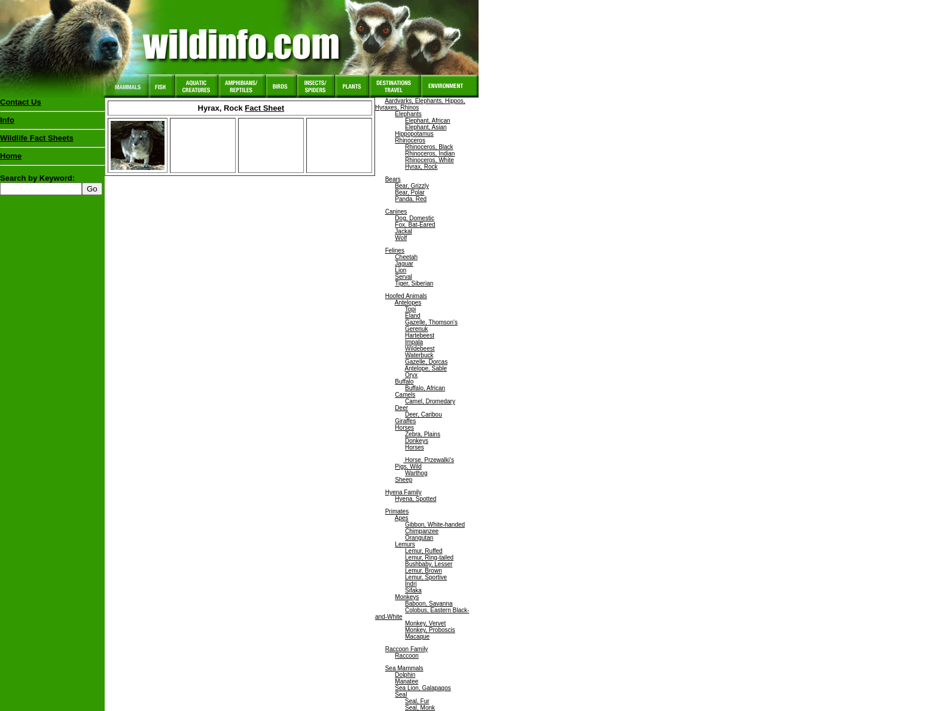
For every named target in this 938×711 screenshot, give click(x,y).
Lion (400, 270)
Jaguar (404, 263)
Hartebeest (419, 335)
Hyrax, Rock (421, 166)
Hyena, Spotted (415, 499)
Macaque (417, 636)
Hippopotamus (414, 133)
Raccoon (406, 655)
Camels (405, 394)
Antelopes (408, 302)
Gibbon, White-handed (435, 524)
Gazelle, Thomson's (431, 322)
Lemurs (405, 544)
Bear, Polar (409, 192)
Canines (396, 211)
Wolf (401, 238)
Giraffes (405, 421)
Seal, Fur (417, 701)
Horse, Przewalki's (428, 460)
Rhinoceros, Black (429, 147)
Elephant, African (427, 120)
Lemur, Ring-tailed (429, 557)
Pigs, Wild (408, 466)
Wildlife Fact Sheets (52, 140)
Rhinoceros (410, 140)
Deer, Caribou (423, 414)
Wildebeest (419, 348)
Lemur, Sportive (426, 577)
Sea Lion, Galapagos (422, 688)
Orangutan (419, 537)
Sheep (403, 479)
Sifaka (413, 590)
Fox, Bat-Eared (415, 224)
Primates (397, 511)
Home (11, 155)
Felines (394, 250)
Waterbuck (419, 355)
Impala (414, 342)
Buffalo (404, 381)
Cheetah (406, 257)
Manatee (406, 681)
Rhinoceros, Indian (430, 153)
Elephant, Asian (426, 127)
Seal (401, 694)
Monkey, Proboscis (430, 630)
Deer (401, 408)
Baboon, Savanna (429, 603)
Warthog (416, 473)
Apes (402, 518)
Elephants (408, 114)
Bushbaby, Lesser (428, 564)
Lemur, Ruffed (424, 551)
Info (7, 120)
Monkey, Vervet (425, 623)
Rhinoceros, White (429, 160)
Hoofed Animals (406, 296)
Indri (410, 584)
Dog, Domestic (414, 218)
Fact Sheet (264, 108)
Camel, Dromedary (430, 401)
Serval (403, 277)
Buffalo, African (425, 388)
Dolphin (405, 675)
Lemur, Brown (423, 570)
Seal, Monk (420, 707)
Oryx (411, 375)
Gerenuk (416, 329)
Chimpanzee (421, 531)
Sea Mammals (404, 668)
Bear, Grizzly (412, 186)
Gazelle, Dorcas (426, 361)
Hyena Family (403, 492)
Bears (393, 179)
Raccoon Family (406, 649)
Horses (404, 427)
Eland (413, 315)
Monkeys (407, 597)
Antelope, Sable (425, 368)
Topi (410, 309)
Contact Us (20, 102)
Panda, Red (411, 199)
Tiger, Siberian (414, 283)
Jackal (403, 231)
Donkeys (416, 440)
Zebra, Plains (422, 434)
